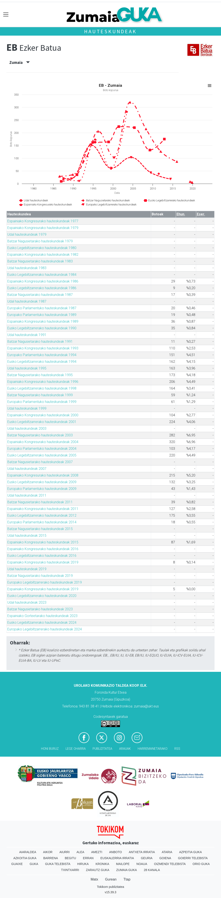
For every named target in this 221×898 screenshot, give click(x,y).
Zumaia (19, 62)
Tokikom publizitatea (110, 887)
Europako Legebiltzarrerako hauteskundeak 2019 (44, 582)
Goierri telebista (193, 858)
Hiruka (83, 864)
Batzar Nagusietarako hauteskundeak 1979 (40, 241)
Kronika (102, 864)
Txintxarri (70, 870)
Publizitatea (102, 749)
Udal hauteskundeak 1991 (26, 335)
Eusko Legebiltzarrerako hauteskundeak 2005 (41, 455)
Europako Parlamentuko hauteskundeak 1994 (41, 355)
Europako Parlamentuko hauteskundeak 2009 (41, 489)
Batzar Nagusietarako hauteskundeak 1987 (40, 295)
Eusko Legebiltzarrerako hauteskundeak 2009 (41, 482)
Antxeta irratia (142, 852)
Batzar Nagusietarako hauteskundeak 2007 (40, 462)
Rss (177, 749)
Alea (80, 852)
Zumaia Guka (126, 870)
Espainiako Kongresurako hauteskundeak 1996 (42, 382)
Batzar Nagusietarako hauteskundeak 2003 (40, 435)
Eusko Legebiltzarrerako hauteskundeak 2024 (41, 622)
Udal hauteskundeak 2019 (26, 569)
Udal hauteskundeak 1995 (26, 368)
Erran (88, 858)
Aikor (48, 852)
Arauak (125, 749)
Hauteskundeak (110, 31)
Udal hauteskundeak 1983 (26, 268)
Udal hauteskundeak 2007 (26, 469)
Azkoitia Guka (24, 858)
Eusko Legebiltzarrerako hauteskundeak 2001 (41, 422)
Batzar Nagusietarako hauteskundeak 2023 (40, 609)
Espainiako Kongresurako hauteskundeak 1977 (42, 221)
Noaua (141, 864)
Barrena (50, 858)
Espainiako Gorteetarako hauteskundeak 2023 (42, 616)
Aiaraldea (27, 852)
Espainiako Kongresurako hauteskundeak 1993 (42, 348)
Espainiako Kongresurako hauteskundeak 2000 (42, 415)
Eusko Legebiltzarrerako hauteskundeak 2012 (41, 515)
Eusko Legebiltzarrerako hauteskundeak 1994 (41, 362)
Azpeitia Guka (190, 852)
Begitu (70, 858)
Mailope (122, 864)
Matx (94, 879)
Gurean (111, 879)
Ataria (167, 852)
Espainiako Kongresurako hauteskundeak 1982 (42, 255)
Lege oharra (76, 749)
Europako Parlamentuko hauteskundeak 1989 (41, 315)
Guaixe (17, 864)
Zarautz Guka (97, 870)
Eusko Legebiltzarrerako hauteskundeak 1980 (41, 248)
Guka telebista (57, 864)
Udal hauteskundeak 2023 (26, 602)
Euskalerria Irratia (117, 858)
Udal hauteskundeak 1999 (26, 408)
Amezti (96, 852)
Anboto (115, 852)
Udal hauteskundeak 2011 (26, 495)
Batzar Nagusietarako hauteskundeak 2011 (40, 502)
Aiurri (64, 852)
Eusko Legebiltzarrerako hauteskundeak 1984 (41, 275)
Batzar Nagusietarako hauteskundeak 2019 (40, 576)
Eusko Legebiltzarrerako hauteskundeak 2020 (41, 596)
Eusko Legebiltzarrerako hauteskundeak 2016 (41, 556)
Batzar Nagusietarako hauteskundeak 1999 (40, 395)
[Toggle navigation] (6, 14)
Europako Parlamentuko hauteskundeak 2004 (41, 449)
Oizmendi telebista (170, 864)
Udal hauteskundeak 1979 (26, 234)
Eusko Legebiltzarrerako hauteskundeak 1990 (41, 328)
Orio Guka (201, 864)
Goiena (165, 858)
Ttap (126, 879)
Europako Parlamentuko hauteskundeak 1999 (41, 402)
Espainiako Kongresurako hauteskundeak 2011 (42, 509)
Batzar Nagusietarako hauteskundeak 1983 (40, 261)
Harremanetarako (152, 749)
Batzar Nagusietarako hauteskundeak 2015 (40, 529)
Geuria (147, 858)
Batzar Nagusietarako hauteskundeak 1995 (40, 375)
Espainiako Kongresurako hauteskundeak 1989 (42, 321)
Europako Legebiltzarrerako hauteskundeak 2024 (44, 629)
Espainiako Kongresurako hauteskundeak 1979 (42, 228)
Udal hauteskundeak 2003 (26, 428)
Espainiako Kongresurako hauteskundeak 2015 (42, 542)
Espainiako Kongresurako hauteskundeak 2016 (42, 549)
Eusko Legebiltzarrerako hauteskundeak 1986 (41, 288)
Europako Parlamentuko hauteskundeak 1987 (41, 308)
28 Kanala (152, 870)
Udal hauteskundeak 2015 (26, 535)
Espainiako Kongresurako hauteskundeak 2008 (42, 475)
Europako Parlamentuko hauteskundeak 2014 (41, 522)
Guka (34, 864)
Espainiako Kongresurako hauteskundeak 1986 (42, 281)
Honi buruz (50, 749)
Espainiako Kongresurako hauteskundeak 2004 (42, 442)
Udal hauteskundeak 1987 (26, 301)
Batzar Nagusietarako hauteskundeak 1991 (40, 341)
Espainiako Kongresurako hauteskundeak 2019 (42, 562)
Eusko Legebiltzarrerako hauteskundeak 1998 (41, 388)
